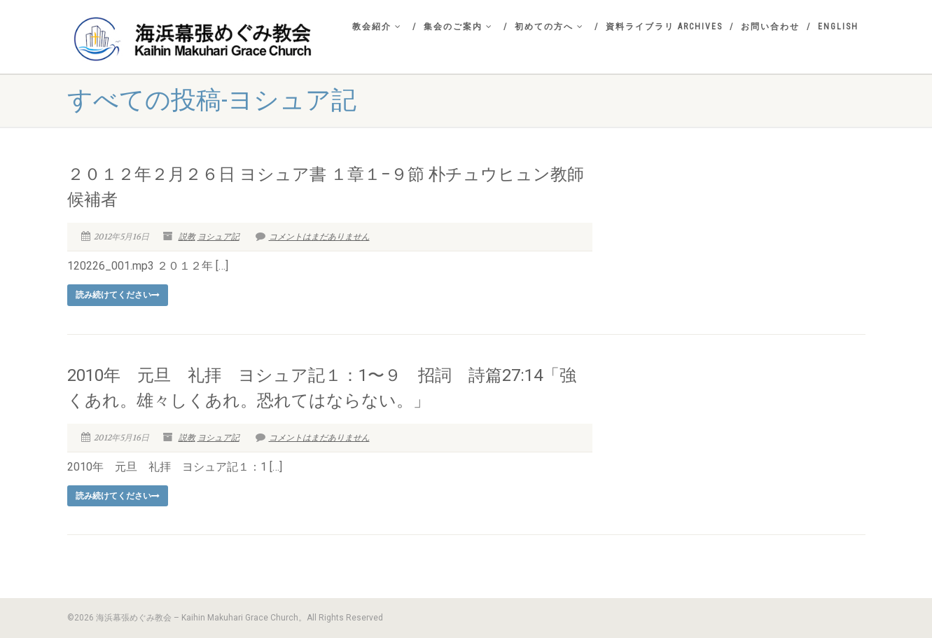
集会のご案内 (458, 27)
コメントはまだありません (313, 236)
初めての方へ (549, 27)
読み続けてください (118, 295)
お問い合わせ (770, 27)
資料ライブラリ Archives (664, 27)
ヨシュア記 (218, 236)
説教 (187, 236)
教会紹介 (377, 27)
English (838, 27)
